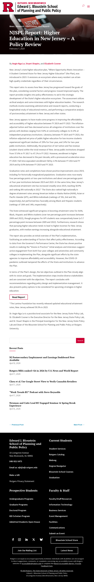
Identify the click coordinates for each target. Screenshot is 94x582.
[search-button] (83, 7)
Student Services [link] (57, 448)
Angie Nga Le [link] (18, 63)
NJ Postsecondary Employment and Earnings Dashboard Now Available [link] (42, 358)
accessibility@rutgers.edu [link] (31, 563)
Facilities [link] (53, 521)
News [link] (11, 26)
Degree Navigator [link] (57, 466)
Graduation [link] (54, 477)
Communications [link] (57, 527)
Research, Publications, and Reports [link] (32, 26)
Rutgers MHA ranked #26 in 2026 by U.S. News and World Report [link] (43, 370)
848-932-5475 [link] (15, 461)
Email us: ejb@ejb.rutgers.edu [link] (23, 467)
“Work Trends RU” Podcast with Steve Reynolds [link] (34, 392)
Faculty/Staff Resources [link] (60, 498)
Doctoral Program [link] (17, 510)
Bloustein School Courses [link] (61, 471)
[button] (88, 7)
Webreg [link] (52, 460)
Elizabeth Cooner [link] (52, 63)
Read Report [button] (18, 297)
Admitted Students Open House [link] (24, 521)
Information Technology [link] (60, 504)
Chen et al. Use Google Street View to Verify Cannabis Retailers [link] (43, 381)
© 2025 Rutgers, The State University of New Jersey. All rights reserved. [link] (47, 571)
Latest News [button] (67, 550)
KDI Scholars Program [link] (19, 516)
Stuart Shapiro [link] (33, 63)
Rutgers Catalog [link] (57, 454)
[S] (43, 340)
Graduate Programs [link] (18, 504)
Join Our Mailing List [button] (27, 550)
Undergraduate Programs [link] (21, 498)
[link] (32, 7)
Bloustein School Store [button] (67, 540)
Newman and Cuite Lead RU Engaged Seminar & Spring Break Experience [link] (42, 404)
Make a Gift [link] (14, 475)
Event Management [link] (58, 516)
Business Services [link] (57, 510)
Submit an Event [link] (57, 533)
